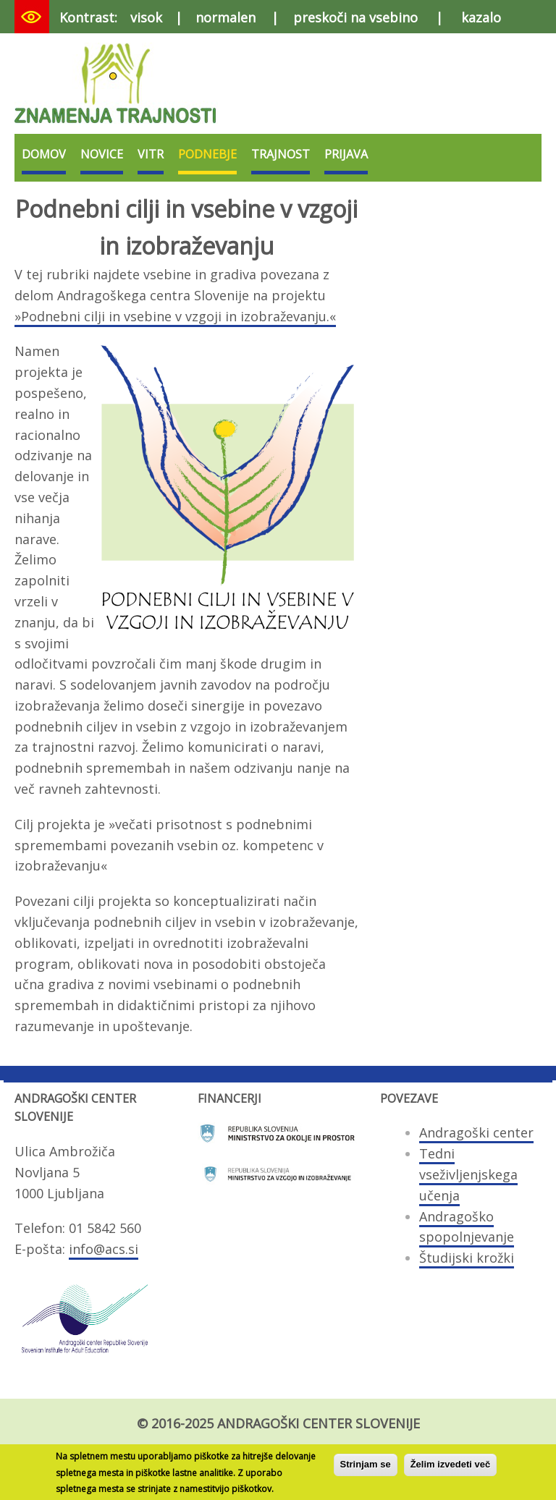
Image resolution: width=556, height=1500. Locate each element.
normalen (225, 17)
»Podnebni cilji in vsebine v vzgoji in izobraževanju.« (175, 316)
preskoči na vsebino (355, 17)
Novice (101, 154)
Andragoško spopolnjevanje (466, 1227)
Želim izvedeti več (450, 1467)
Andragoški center (476, 1132)
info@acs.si (103, 1249)
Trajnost (280, 154)
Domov (44, 154)
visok (146, 17)
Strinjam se (365, 1467)
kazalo (481, 17)
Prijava (346, 154)
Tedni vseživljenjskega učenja (468, 1174)
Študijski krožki (466, 1257)
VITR (151, 154)
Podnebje (207, 154)
